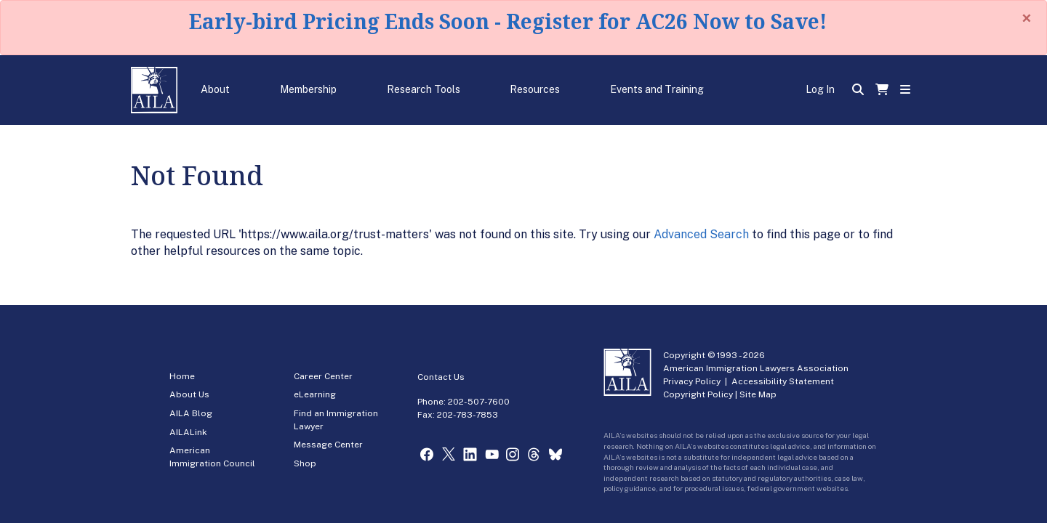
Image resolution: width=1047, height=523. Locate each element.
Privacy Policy (692, 381)
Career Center (323, 376)
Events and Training (657, 89)
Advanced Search (701, 234)
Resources (535, 89)
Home (182, 376)
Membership (308, 89)
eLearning (315, 394)
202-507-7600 (479, 402)
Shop (305, 463)
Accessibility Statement (782, 381)
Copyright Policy (698, 394)
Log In (820, 89)
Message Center (328, 444)
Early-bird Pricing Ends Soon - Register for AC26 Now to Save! (508, 21)
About (215, 89)
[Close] (1026, 18)
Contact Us (441, 377)
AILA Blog (190, 413)
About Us (189, 394)
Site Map (758, 394)
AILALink (188, 432)
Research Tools (423, 89)
